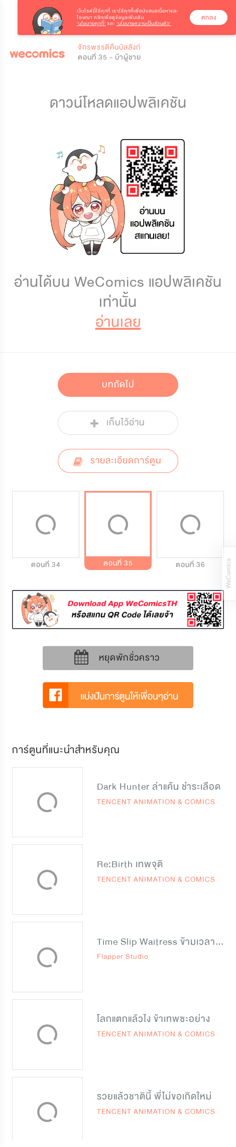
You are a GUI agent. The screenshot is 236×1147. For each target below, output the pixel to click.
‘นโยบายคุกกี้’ (91, 24)
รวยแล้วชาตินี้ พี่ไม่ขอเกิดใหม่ (154, 1096)
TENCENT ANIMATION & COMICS (156, 802)
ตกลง (208, 17)
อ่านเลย (118, 322)
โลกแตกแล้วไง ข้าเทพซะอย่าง (153, 1019)
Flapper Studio (123, 956)
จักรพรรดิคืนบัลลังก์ (109, 47)
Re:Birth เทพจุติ (130, 864)
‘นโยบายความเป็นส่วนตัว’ (143, 24)
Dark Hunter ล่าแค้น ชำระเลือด (159, 787)
